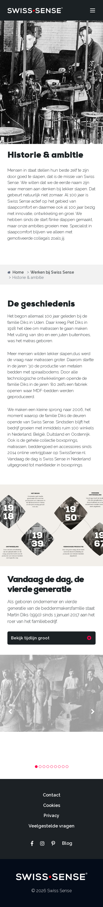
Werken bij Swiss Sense (52, 272)
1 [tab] (36, 766)
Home (15, 272)
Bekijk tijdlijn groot (30, 638)
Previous (11, 711)
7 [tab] (59, 766)
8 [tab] (63, 766)
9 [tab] (67, 766)
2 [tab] (40, 766)
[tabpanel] (51, 693)
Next (92, 711)
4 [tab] (47, 766)
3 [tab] (44, 766)
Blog (67, 843)
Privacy (51, 815)
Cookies (51, 805)
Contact (51, 795)
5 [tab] (51, 766)
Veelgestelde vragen (51, 826)
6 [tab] (55, 766)
